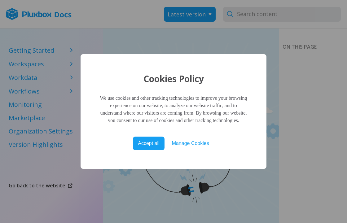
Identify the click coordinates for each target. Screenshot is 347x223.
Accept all (148, 143)
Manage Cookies (190, 143)
